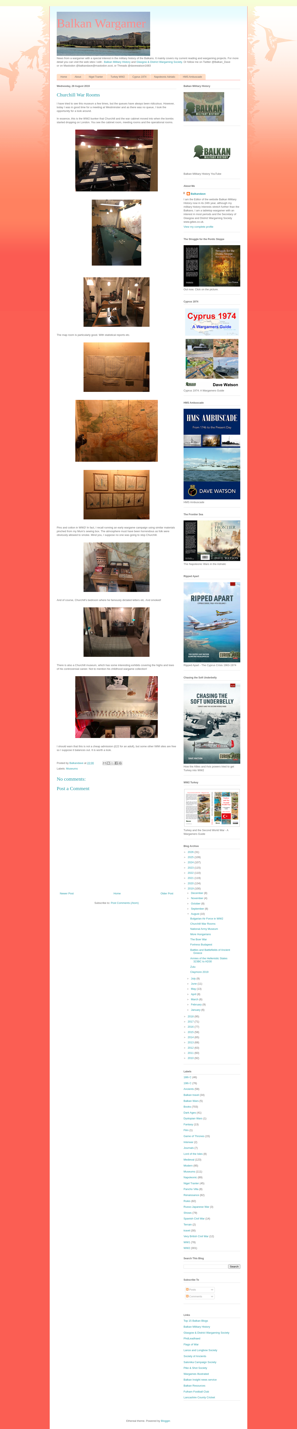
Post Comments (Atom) (125, 902)
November (197, 898)
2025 (191, 857)
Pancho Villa (191, 1189)
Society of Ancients (195, 1356)
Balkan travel (191, 1094)
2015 (191, 1032)
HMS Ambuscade (192, 76)
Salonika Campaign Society (200, 1362)
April (194, 994)
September (198, 908)
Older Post (167, 893)
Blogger (165, 1420)
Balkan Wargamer (101, 23)
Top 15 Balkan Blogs (196, 1320)
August (195, 913)
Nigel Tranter (96, 76)
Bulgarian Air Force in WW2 (206, 918)
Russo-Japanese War (196, 1206)
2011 (191, 1052)
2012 (191, 1047)
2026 (191, 852)
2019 (191, 888)
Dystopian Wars (193, 1118)
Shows (188, 1212)
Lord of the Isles (193, 1153)
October (196, 903)
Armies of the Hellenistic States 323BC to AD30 (208, 960)
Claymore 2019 (199, 971)
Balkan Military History (117, 61)
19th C (187, 1083)
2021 (191, 878)
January (196, 1009)
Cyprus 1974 (139, 76)
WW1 (187, 1242)
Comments (194, 1296)
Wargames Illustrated (196, 1373)
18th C (187, 1077)
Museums (72, 768)
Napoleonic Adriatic (164, 76)
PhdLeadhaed (192, 1338)
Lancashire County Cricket (199, 1397)
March (195, 999)
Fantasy (188, 1124)
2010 (191, 1058)
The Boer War (198, 939)
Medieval (189, 1159)
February (197, 1004)
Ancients (189, 1088)
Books (187, 1106)
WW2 (187, 1248)
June (194, 983)
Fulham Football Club (196, 1391)
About (78, 76)
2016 (191, 1026)
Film (186, 1130)
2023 (191, 867)
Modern (188, 1165)
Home (63, 76)
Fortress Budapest (201, 944)
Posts (191, 1289)
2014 (191, 1037)
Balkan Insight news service (200, 1379)
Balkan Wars (191, 1100)
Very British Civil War (196, 1236)
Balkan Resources (194, 1385)
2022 (191, 872)
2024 (191, 862)
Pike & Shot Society (195, 1367)
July (194, 978)
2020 (191, 883)
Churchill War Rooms (202, 923)
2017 (191, 1021)
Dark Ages (190, 1112)
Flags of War (191, 1344)
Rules (187, 1201)
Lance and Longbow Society (200, 1350)
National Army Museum (204, 928)
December (197, 893)
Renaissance (191, 1195)
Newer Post (67, 893)
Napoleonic (190, 1177)
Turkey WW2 (118, 76)
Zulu (192, 966)
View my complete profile (198, 226)
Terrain (188, 1224)
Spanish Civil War (194, 1218)
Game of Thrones (194, 1136)
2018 (191, 1016)
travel (187, 1230)
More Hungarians (200, 934)
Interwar (188, 1142)
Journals (189, 1147)
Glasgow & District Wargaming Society (159, 61)
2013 (191, 1042)
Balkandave (198, 193)
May (194, 988)
